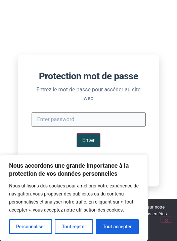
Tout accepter (117, 226)
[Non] (166, 220)
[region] (74, 198)
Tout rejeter (74, 226)
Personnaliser (30, 226)
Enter (88, 140)
